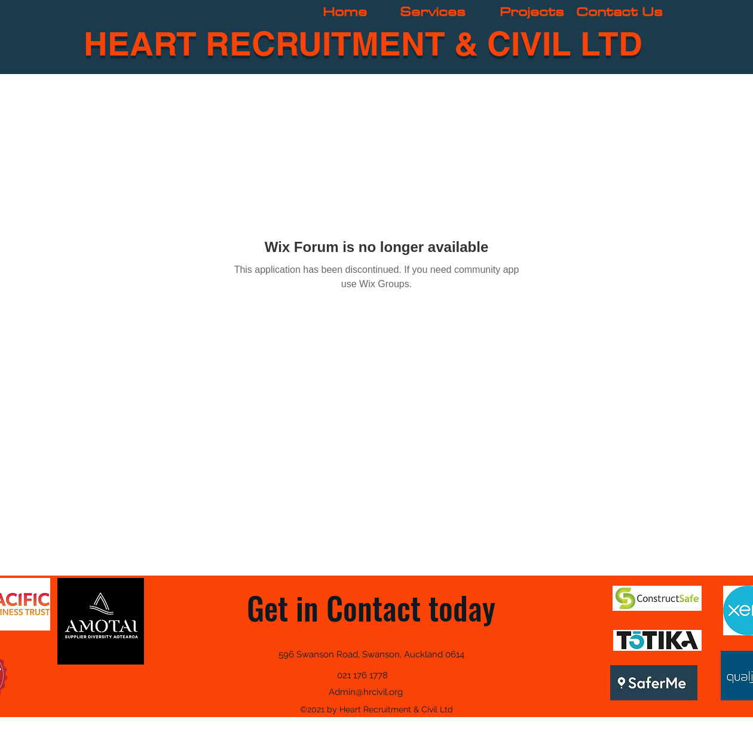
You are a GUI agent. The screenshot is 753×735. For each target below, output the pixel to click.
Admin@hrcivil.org (366, 692)
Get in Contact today (371, 608)
